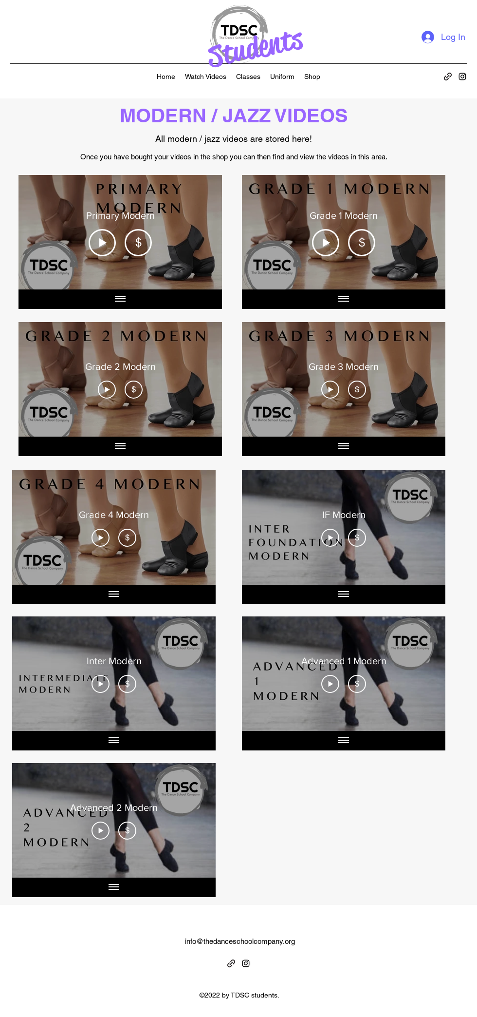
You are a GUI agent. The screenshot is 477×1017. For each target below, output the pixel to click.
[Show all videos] (120, 299)
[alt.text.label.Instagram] (462, 76)
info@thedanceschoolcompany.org (240, 941)
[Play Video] (102, 242)
